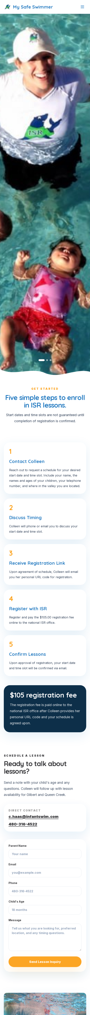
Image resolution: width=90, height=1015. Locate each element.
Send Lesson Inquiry (45, 962)
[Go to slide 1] (42, 360)
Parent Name (45, 851)
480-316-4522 (23, 824)
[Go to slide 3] (50, 360)
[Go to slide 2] (47, 360)
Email (45, 870)
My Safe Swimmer (28, 7)
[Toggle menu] (82, 7)
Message (45, 934)
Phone (45, 888)
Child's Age (45, 907)
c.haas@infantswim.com (33, 816)
